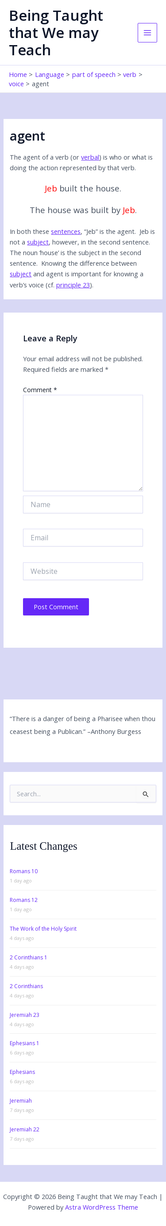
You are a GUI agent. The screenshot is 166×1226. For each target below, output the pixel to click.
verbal (90, 157)
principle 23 (73, 284)
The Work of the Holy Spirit (43, 928)
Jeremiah (21, 1100)
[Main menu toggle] (147, 32)
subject (38, 241)
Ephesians (22, 1072)
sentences (66, 231)
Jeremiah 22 (24, 1129)
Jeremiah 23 (24, 1015)
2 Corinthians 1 (28, 957)
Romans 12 (24, 900)
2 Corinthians (26, 986)
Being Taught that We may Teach (56, 32)
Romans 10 (24, 871)
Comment (40, 390)
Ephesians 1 (24, 1043)
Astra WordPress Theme (101, 1207)
